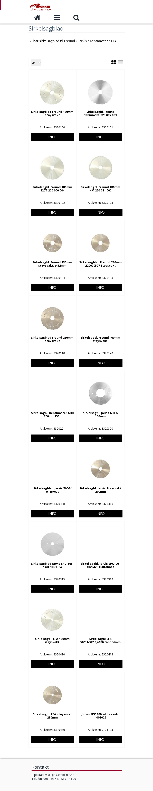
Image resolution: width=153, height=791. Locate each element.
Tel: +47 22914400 (40, 10)
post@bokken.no (63, 775)
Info (52, 121)
